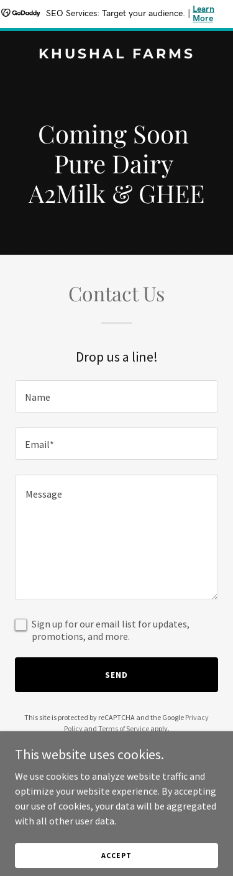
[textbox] (116, 396)
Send (116, 674)
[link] (116, 54)
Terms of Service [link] (123, 728)
